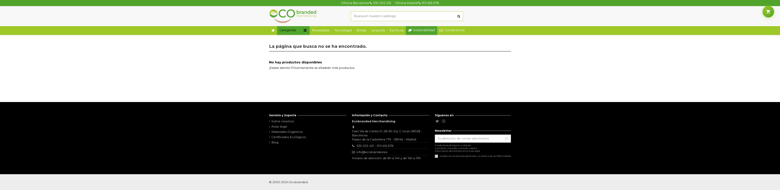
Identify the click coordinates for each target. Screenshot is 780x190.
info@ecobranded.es (371, 152)
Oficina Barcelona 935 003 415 (366, 3)
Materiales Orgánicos (287, 132)
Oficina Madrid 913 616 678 (417, 3)
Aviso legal (279, 126)
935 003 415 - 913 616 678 (374, 146)
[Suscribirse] (506, 139)
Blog (274, 142)
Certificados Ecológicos (288, 137)
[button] (293, 30)
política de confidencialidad (496, 155)
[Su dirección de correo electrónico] (468, 139)
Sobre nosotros (282, 121)
